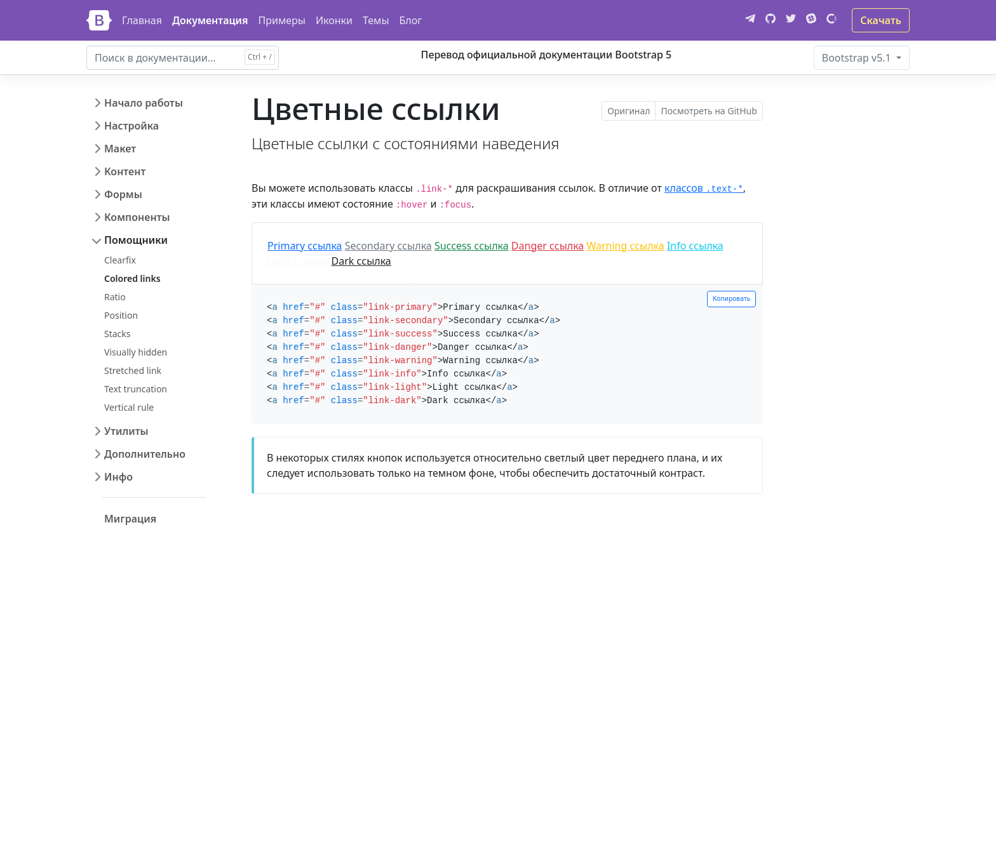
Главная (142, 20)
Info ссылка (695, 246)
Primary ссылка (304, 246)
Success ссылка (471, 246)
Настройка (131, 126)
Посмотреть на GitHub (709, 111)
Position (121, 315)
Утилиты (126, 431)
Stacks (117, 334)
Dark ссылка (361, 261)
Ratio (115, 297)
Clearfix (120, 260)
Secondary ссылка (388, 246)
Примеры (282, 20)
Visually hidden (135, 352)
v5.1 (858, 58)
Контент (124, 171)
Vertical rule (129, 407)
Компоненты (137, 217)
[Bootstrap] (99, 20)
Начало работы (143, 103)
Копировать (732, 298)
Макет (120, 149)
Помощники (136, 240)
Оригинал (628, 111)
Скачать (880, 20)
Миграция (130, 519)
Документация (210, 20)
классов (703, 188)
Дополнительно (144, 454)
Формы (123, 194)
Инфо (118, 477)
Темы (376, 20)
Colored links (132, 278)
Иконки (334, 20)
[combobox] (182, 58)
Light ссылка (297, 261)
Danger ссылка (547, 246)
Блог (411, 20)
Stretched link (132, 370)
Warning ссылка (625, 246)
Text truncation (135, 389)
